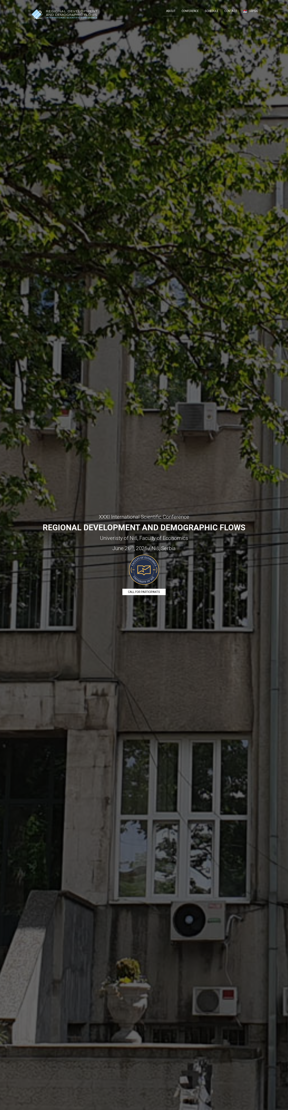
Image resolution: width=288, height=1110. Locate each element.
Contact (230, 11)
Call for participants (144, 592)
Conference (190, 11)
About (171, 11)
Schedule (211, 11)
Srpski (250, 11)
